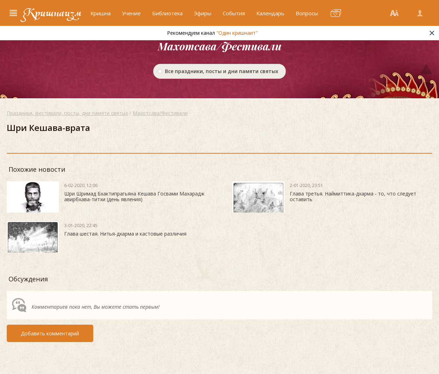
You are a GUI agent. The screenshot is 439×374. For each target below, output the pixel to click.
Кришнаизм (52, 13)
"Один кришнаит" (237, 32)
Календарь (270, 13)
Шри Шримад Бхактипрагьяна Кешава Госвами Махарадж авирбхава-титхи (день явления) (134, 196)
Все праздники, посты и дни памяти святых (221, 71)
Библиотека (167, 13)
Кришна (100, 13)
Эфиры (202, 13)
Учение (131, 13)
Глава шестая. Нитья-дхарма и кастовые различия (125, 233)
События (234, 13)
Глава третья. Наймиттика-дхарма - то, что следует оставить (353, 196)
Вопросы (307, 13)
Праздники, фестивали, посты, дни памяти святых (67, 113)
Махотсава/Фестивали (160, 113)
